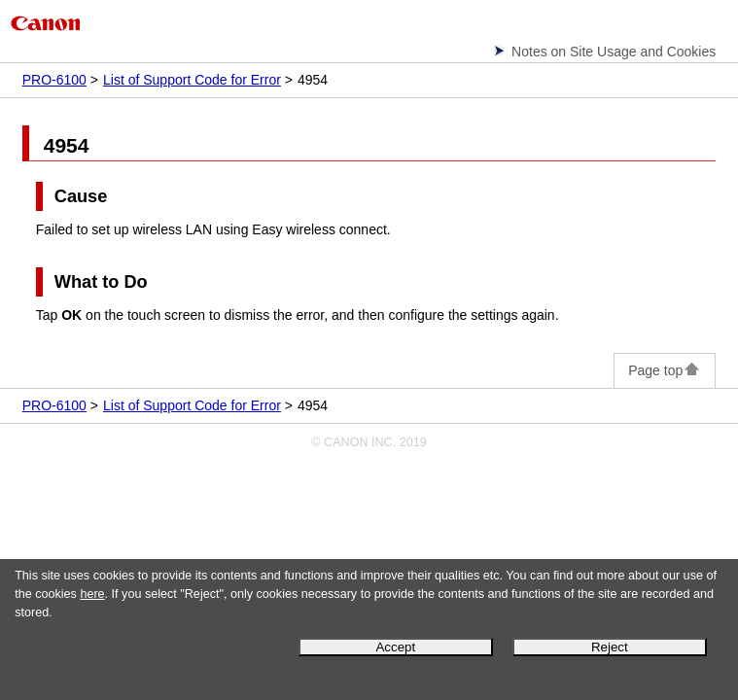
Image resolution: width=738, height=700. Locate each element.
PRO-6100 (54, 80)
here (92, 594)
